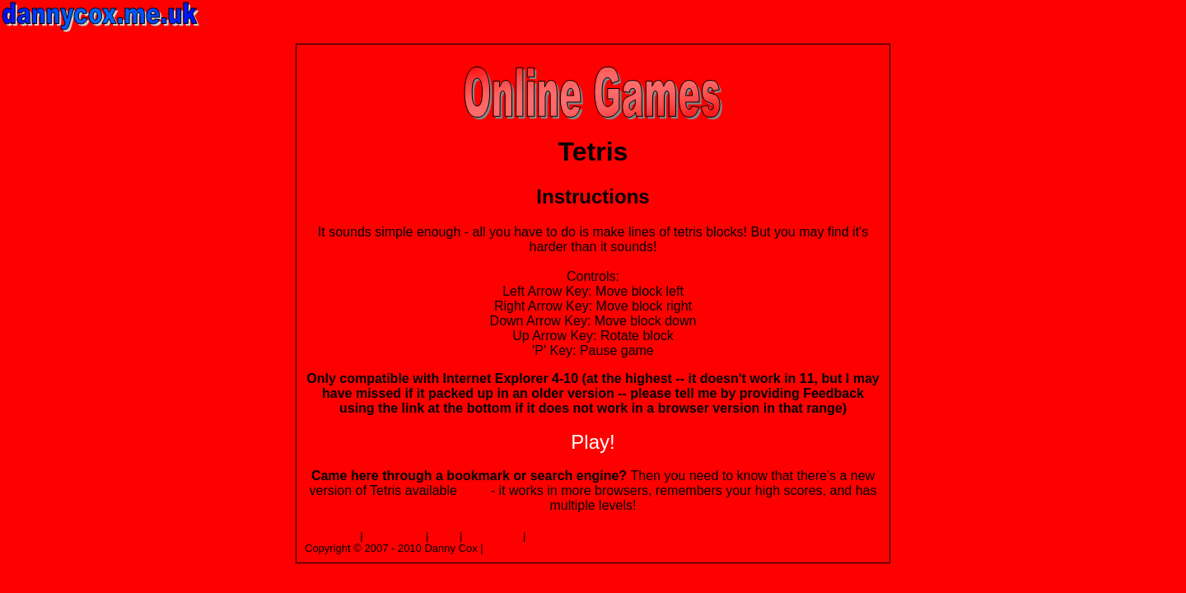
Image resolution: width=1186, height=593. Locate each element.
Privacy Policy (519, 548)
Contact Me (492, 536)
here (473, 490)
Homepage (331, 536)
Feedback (552, 536)
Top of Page (394, 536)
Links (444, 536)
